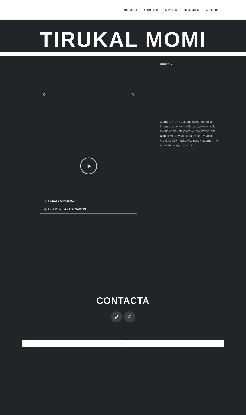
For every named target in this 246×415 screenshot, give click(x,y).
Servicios (171, 9)
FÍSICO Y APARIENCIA (62, 201)
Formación (151, 9)
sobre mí (166, 64)
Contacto (212, 9)
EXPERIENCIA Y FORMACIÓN (67, 209)
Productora (130, 9)
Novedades (191, 9)
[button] (44, 94)
